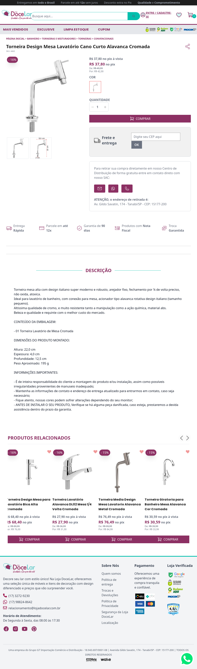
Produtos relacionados (39, 438)
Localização (110, 623)
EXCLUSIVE (45, 29)
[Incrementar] (105, 107)
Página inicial (15, 38)
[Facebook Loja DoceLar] (6, 629)
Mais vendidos (15, 29)
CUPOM (104, 29)
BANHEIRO (33, 38)
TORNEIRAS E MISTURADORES (59, 38)
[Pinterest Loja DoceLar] (34, 629)
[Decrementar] (92, 107)
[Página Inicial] (17, 15)
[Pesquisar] (133, 16)
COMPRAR (140, 118)
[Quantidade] (99, 107)
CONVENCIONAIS (104, 38)
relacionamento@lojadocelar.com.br (31, 608)
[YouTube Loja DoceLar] (25, 629)
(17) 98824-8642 (17, 602)
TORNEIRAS (84, 38)
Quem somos (111, 573)
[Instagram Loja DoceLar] (15, 629)
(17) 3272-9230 (16, 596)
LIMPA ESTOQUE (76, 29)
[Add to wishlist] (49, 452)
